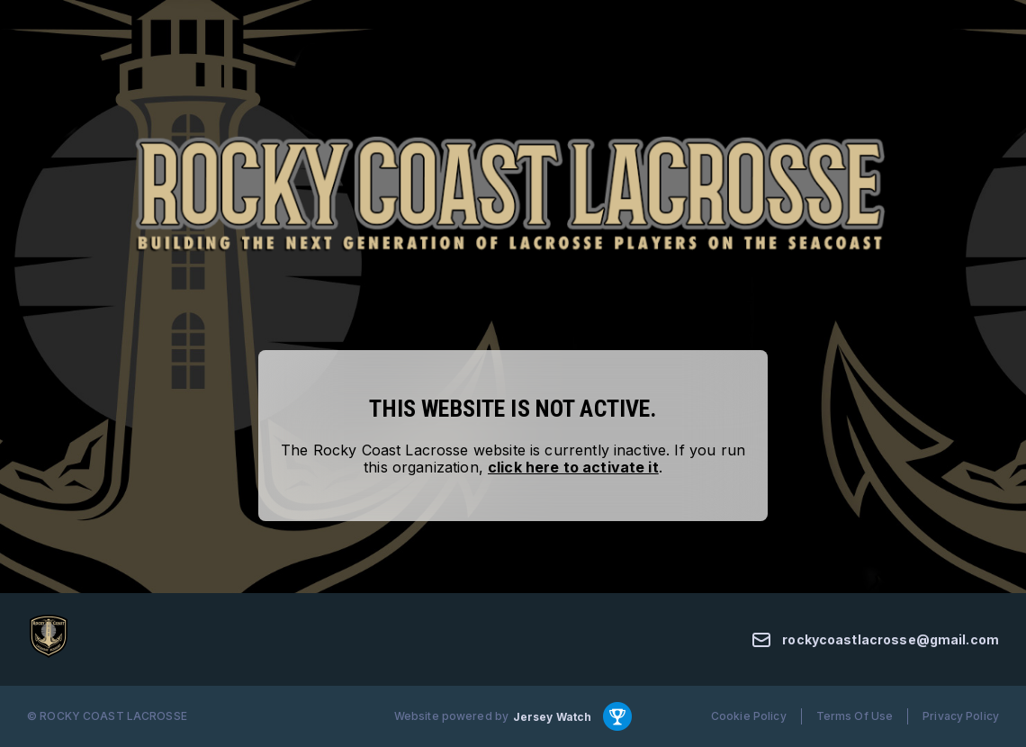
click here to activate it (573, 467)
